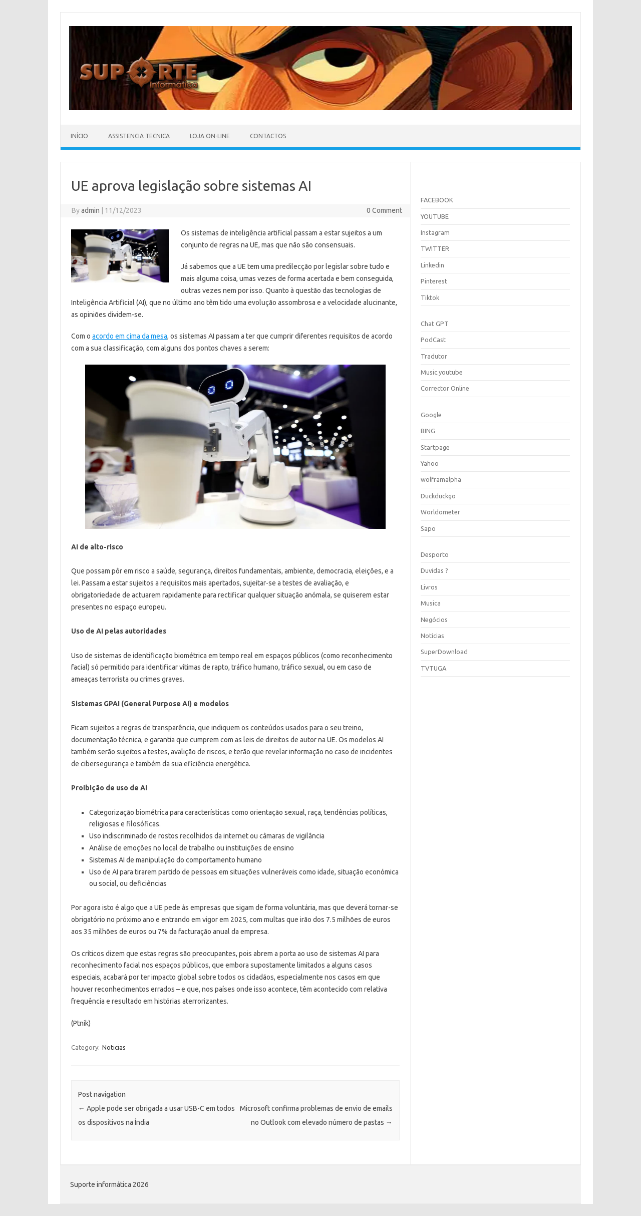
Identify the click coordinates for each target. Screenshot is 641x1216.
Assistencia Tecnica (139, 136)
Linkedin (432, 264)
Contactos (268, 136)
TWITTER (435, 248)
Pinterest (434, 280)
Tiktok (430, 297)
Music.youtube (442, 372)
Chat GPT (435, 323)
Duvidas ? (434, 570)
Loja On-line (210, 136)
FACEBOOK (437, 199)
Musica (431, 602)
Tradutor (434, 356)
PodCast (433, 339)
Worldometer (440, 511)
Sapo (428, 528)
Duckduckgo (438, 495)
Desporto (435, 554)
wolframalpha (441, 479)
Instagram (435, 232)
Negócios (434, 619)
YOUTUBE (435, 216)
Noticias (114, 1047)
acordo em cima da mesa (129, 336)
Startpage (435, 447)
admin (90, 210)
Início (79, 136)
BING (428, 430)
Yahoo (430, 463)
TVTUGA (433, 668)
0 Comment (384, 210)
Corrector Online (445, 388)
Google (431, 414)
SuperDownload (444, 651)
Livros (429, 586)
